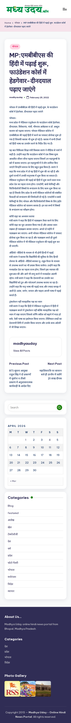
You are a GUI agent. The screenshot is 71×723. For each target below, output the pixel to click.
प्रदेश (10, 555)
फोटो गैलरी (13, 562)
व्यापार (11, 591)
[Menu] (64, 9)
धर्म (9, 548)
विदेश (10, 584)
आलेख (11, 520)
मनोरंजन (12, 577)
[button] (21, 350)
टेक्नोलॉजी (13, 534)
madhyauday (25, 343)
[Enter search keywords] (35, 407)
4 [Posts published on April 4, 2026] (50, 440)
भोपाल (15, 46)
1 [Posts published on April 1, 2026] (25, 440)
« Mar (13, 481)
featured (13, 513)
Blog (10, 505)
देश (9, 541)
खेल (10, 527)
